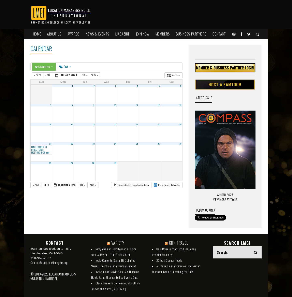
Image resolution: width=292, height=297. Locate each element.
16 (94, 124)
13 (180, 105)
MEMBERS (162, 34)
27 (180, 143)
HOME (37, 34)
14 (50, 124)
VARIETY (117, 243)
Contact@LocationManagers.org (49, 262)
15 (72, 124)
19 (159, 124)
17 (115, 124)
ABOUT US (54, 34)
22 (72, 143)
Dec (48, 75)
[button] (131, 185)
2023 (37, 75)
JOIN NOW (142, 34)
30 (93, 163)
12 (159, 105)
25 (137, 143)
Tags (65, 67)
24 (115, 143)
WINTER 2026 (225, 194)
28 (50, 163)
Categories (44, 67)
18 (137, 124)
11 (137, 105)
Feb (84, 75)
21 (50, 143)
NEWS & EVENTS (97, 34)
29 (72, 163)
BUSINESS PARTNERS (191, 34)
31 (115, 163)
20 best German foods (169, 260)
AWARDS (74, 34)
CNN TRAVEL (178, 243)
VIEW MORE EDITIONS (225, 199)
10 (115, 105)
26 (159, 143)
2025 (94, 75)
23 (93, 143)
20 (180, 124)
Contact (219, 34)
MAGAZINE (122, 34)
